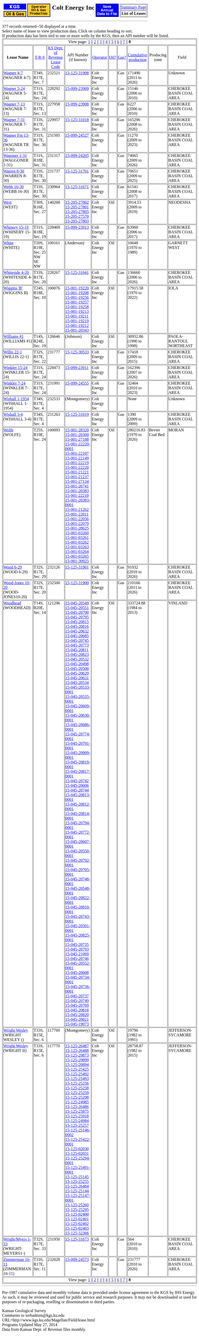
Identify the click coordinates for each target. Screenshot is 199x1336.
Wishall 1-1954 (16, 399)
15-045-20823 (77, 654)
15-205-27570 (77, 216)
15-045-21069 (77, 954)
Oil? (112, 57)
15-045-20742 (77, 781)
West (7, 202)
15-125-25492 (77, 1074)
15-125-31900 (77, 583)
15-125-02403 (77, 1228)
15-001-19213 (77, 311)
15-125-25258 (77, 1088)
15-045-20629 (77, 673)
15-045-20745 (77, 640)
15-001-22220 (77, 467)
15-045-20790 (77, 612)
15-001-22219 (77, 462)
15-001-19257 (77, 302)
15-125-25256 (77, 1083)
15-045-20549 (77, 603)
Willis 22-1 (12, 352)
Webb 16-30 (13, 187)
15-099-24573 (77, 1259)
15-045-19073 (77, 1024)
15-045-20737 (77, 996)
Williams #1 (13, 336)
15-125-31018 (77, 119)
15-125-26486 (77, 1106)
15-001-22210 (77, 495)
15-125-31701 (77, 171)
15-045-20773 (77, 645)
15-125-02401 (77, 1219)
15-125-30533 (77, 352)
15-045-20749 (77, 1000)
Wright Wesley (15, 1030)
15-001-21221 (77, 472)
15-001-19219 (77, 321)
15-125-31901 (77, 567)
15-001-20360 (77, 434)
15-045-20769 (77, 1005)
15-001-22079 (77, 523)
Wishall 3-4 (13, 414)
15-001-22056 (77, 519)
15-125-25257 (77, 1125)
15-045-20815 (77, 622)
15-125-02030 (77, 1149)
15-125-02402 (77, 1223)
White (8, 243)
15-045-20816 (77, 626)
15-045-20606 (77, 785)
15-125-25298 (77, 1097)
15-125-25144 (77, 1191)
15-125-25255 (77, 1181)
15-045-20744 (77, 790)
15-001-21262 (77, 509)
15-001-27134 (77, 481)
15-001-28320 (77, 430)
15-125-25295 (77, 1209)
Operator (100, 57)
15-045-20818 (77, 1010)
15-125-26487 (77, 1046)
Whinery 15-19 (16, 227)
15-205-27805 (77, 211)
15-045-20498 (77, 664)
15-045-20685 (77, 636)
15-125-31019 (77, 414)
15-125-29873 (77, 1055)
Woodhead (12, 603)
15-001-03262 (77, 542)
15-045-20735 (77, 944)
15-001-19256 (77, 297)
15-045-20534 (77, 682)
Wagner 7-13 (14, 104)
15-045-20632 (77, 631)
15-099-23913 (77, 227)
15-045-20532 (77, 659)
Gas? (122, 57)
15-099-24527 (77, 135)
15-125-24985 (77, 1102)
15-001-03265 (77, 556)
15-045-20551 (77, 608)
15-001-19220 (77, 288)
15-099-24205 (77, 155)
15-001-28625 (77, 528)
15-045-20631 (77, 678)
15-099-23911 (77, 367)
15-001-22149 (77, 458)
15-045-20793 (77, 949)
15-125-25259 (77, 1092)
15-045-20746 (77, 958)
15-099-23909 (77, 88)
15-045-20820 (77, 1014)
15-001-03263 (77, 547)
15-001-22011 (77, 514)
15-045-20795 (77, 617)
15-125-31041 (77, 272)
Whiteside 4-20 (16, 272)
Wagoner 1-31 (15, 155)
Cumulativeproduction (137, 57)
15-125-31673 (77, 1239)
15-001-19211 (77, 316)
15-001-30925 (77, 561)
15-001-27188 (77, 439)
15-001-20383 (77, 491)
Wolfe (8, 430)
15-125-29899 (77, 1060)
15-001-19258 (77, 307)
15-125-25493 (77, 1078)
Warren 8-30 (13, 171)
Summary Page (133, 7)
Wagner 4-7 (13, 73)
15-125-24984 (77, 1120)
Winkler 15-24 (15, 367)
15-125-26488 (77, 1050)
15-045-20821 (77, 1019)
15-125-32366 (77, 1233)
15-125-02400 (77, 1214)
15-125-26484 (77, 1186)
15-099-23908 (77, 104)
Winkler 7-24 (14, 383)
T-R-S (40, 57)
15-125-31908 (77, 73)
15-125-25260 (77, 1205)
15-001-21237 (77, 477)
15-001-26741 (77, 486)
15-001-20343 (77, 330)
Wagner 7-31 (14, 119)
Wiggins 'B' (13, 288)
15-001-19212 (77, 325)
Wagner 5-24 (14, 88)
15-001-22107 (77, 453)
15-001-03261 (77, 537)
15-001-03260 (77, 533)
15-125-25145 (77, 1177)
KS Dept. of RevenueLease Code (55, 57)
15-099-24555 (77, 383)
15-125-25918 (77, 1116)
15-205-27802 (77, 202)
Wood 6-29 (12, 567)
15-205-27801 (77, 207)
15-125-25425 (77, 1069)
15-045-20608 (77, 972)
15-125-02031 (77, 1153)
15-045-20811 (77, 650)
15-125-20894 (77, 1064)
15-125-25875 (77, 1111)
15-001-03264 (77, 551)
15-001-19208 (77, 293)
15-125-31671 (77, 187)
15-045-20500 (77, 668)
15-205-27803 (77, 221)
